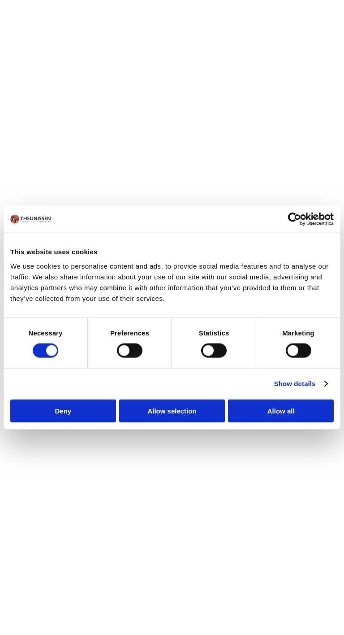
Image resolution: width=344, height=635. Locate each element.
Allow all (281, 410)
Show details (295, 383)
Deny (63, 410)
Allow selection (171, 410)
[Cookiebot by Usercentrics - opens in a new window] (294, 219)
